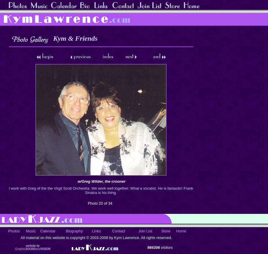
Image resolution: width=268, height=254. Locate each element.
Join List (145, 231)
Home (181, 231)
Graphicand (32, 249)
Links (96, 231)
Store (165, 231)
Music (31, 231)
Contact (118, 231)
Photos (14, 231)
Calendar (48, 231)
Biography (74, 231)
